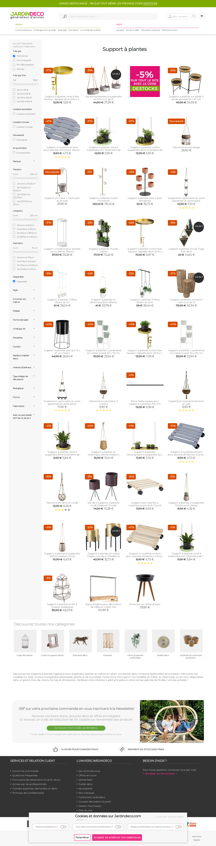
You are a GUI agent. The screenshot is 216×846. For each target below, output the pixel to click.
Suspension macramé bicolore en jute (186, 402)
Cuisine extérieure (23, 30)
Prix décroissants (25, 64)
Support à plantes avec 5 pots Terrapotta (145, 199)
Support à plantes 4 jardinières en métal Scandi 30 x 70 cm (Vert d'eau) (104, 353)
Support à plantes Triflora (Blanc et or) (62, 301)
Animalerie (73, 30)
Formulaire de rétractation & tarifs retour (36, 779)
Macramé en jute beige (186, 147)
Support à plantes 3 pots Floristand (103, 199)
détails (82, 819)
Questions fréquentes (25, 775)
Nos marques (86, 792)
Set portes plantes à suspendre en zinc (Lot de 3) (103, 98)
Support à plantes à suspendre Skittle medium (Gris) (62, 555)
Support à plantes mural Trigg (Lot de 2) (186, 250)
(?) (57, 826)
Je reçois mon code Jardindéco (76, 727)
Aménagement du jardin (45, 30)
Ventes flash (85, 779)
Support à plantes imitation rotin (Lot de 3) (186, 301)
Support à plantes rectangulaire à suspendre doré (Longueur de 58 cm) (145, 454)
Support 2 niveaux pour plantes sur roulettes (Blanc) (62, 250)
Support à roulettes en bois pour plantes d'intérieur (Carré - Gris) (186, 454)
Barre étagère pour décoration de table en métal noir (103, 605)
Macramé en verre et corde (62, 502)
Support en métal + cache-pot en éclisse (62, 199)
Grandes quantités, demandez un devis (34, 788)
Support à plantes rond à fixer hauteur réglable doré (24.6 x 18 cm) (62, 99)
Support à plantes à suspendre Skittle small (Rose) (186, 504)
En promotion (21, 152)
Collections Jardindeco (92, 797)
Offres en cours (88, 775)
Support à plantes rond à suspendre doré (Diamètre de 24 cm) (145, 150)
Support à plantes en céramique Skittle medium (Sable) (103, 454)
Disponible (20, 281)
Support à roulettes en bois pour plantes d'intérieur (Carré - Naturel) (144, 556)
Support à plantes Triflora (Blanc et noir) (145, 301)
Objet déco (29, 46)
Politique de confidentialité (28, 792)
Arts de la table (132, 30)
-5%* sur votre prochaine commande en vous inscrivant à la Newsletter (76, 708)
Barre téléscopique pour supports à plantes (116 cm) (145, 402)
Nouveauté (20, 139)
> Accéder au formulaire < (160, 773)
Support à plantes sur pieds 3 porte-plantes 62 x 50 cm (186, 98)
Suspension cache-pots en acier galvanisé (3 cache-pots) (186, 199)
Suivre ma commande (25, 771)
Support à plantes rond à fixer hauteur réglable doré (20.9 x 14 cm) (145, 353)
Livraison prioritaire (24, 113)
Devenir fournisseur (90, 805)
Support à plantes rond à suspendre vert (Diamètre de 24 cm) (103, 150)
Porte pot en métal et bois (144, 604)
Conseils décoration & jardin (95, 801)
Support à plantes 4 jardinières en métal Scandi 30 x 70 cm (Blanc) (186, 353)
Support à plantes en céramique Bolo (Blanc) (103, 301)
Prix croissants (24, 60)
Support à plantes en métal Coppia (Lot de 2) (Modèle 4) (103, 555)
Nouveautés (85, 788)
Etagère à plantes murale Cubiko (103, 250)
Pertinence (22, 56)
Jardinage (62, 30)
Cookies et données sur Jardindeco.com (108, 816)
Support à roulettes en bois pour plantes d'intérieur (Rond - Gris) (62, 150)
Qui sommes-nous (89, 771)
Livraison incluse (23, 126)
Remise (20, 69)
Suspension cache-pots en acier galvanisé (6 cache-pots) (62, 402)
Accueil (16, 43)
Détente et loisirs (169, 30)
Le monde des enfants (90, 30)
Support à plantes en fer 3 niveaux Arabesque (62, 605)
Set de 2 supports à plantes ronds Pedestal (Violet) (103, 504)
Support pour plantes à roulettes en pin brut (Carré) (144, 504)
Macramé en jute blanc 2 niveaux (103, 402)
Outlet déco (85, 784)
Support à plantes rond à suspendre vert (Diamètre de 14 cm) (186, 556)
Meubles (120, 30)
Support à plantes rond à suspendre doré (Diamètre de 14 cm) (62, 454)
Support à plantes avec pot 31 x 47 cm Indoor (62, 352)
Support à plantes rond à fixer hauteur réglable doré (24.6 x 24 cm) (145, 251)
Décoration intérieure (150, 30)
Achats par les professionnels (29, 784)
